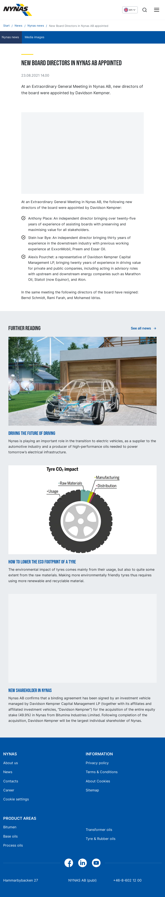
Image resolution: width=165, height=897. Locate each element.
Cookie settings (16, 799)
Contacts (10, 781)
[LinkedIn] (82, 863)
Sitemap (92, 790)
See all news (141, 328)
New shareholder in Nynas (30, 691)
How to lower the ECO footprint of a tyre (42, 562)
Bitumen (9, 827)
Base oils (10, 836)
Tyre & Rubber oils (100, 838)
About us (10, 763)
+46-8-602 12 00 (127, 880)
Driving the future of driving (31, 433)
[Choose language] (130, 9)
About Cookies (98, 781)
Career (8, 790)
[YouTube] (96, 863)
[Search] (144, 9)
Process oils (13, 845)
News (7, 772)
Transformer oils (99, 829)
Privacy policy (97, 763)
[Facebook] (68, 863)
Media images (34, 37)
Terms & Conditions (102, 772)
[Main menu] (156, 10)
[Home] (35, 10)
